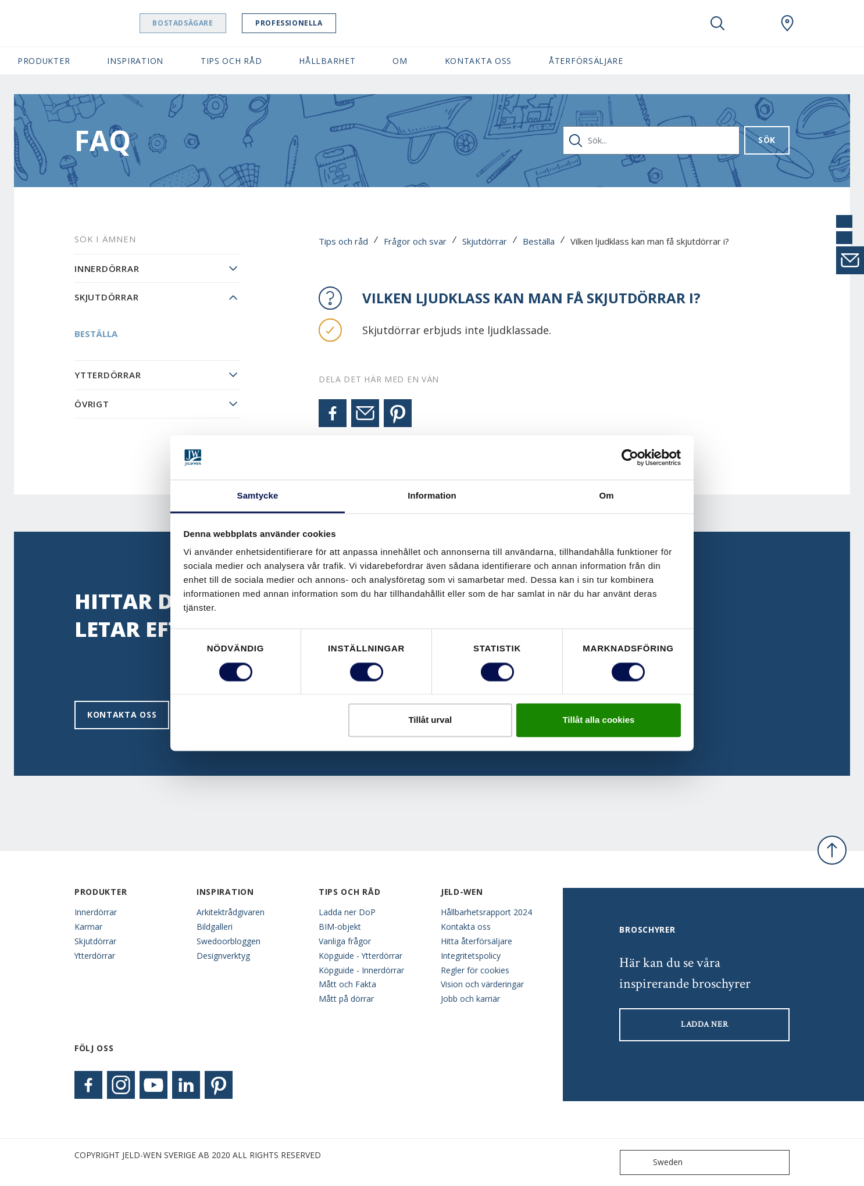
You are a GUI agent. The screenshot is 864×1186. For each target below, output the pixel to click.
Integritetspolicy (471, 955)
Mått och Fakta (347, 984)
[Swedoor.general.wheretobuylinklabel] (787, 23)
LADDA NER (704, 1024)
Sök (767, 139)
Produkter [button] (43, 60)
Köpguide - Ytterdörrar (360, 955)
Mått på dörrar (346, 998)
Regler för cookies (475, 970)
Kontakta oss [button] (478, 60)
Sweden (654, 1162)
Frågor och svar (415, 241)
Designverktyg (223, 955)
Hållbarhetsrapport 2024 (486, 912)
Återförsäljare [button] (586, 60)
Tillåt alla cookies (598, 720)
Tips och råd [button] (231, 60)
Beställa (539, 241)
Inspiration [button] (135, 60)
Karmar (88, 926)
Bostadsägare (218, 23)
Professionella (324, 23)
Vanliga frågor (345, 941)
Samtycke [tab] (258, 496)
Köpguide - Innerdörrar (361, 970)
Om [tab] (606, 496)
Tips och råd (343, 241)
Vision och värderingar (482, 984)
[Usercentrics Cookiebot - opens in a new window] (630, 457)
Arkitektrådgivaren (231, 912)
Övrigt (91, 404)
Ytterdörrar (107, 375)
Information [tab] (432, 496)
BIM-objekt (340, 926)
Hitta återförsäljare (476, 941)
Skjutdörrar (484, 241)
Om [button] (399, 60)
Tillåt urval (430, 720)
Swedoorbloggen (228, 941)
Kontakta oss (121, 714)
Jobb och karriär (470, 998)
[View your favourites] (752, 23)
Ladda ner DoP (347, 912)
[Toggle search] (717, 23)
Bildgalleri (215, 926)
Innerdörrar (106, 268)
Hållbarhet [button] (327, 60)
